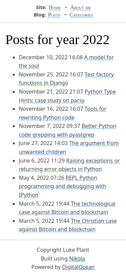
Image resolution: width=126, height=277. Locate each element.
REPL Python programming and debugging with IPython (62, 186)
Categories (81, 15)
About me (80, 7)
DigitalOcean (78, 267)
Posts (54, 15)
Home (55, 7)
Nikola (77, 258)
